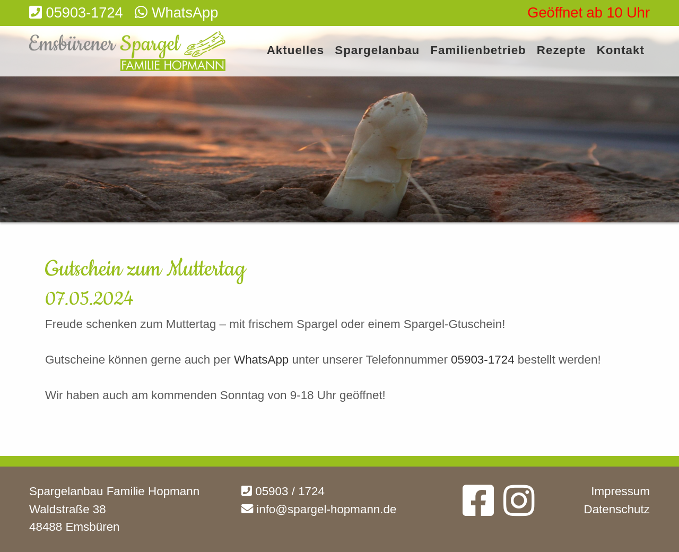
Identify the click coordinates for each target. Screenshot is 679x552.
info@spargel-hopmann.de (318, 509)
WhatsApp (263, 359)
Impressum (620, 491)
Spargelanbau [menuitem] (377, 51)
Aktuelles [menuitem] (296, 51)
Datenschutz (617, 509)
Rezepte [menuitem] (561, 51)
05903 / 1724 (283, 491)
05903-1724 (483, 359)
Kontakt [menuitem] (621, 51)
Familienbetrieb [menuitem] (478, 51)
